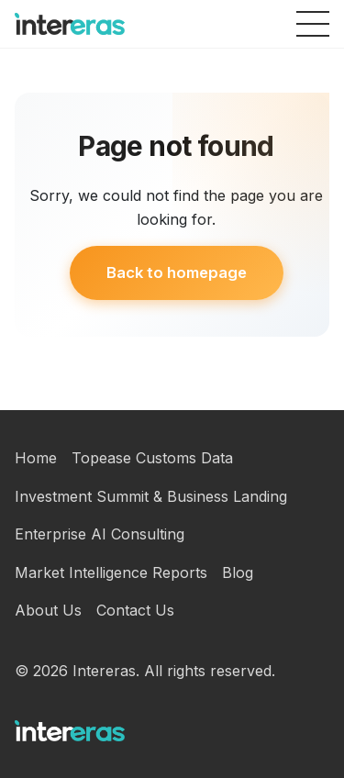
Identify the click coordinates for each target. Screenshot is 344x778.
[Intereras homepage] (70, 24)
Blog (237, 572)
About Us (48, 610)
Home (36, 458)
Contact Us (135, 610)
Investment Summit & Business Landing (151, 496)
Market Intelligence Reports (111, 572)
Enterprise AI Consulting (99, 534)
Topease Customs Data (152, 458)
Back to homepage (176, 272)
